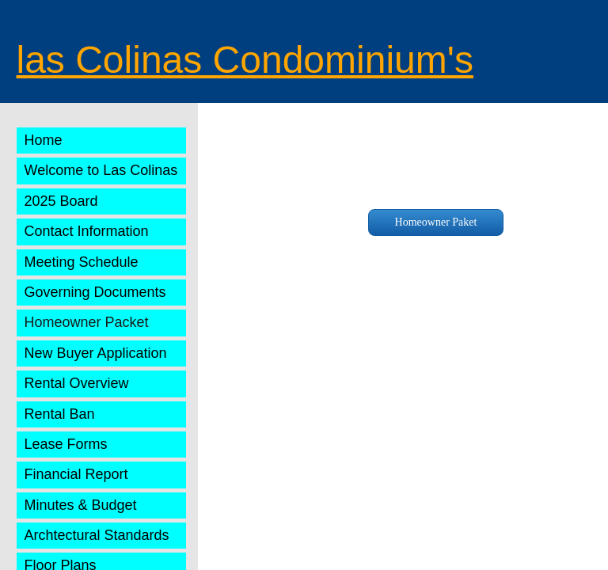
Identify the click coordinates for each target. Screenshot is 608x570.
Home (44, 140)
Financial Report (76, 474)
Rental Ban (60, 414)
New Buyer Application (96, 353)
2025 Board (61, 201)
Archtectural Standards (97, 535)
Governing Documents (95, 292)
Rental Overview (77, 383)
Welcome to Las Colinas (101, 170)
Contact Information (87, 231)
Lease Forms (66, 444)
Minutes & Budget (81, 505)
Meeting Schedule (82, 262)
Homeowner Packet (87, 322)
